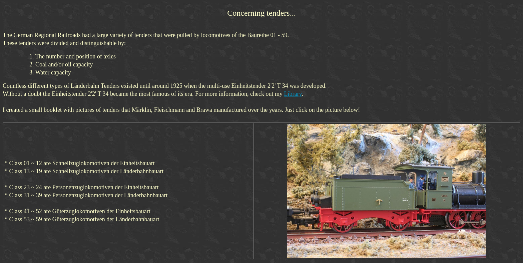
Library (293, 93)
